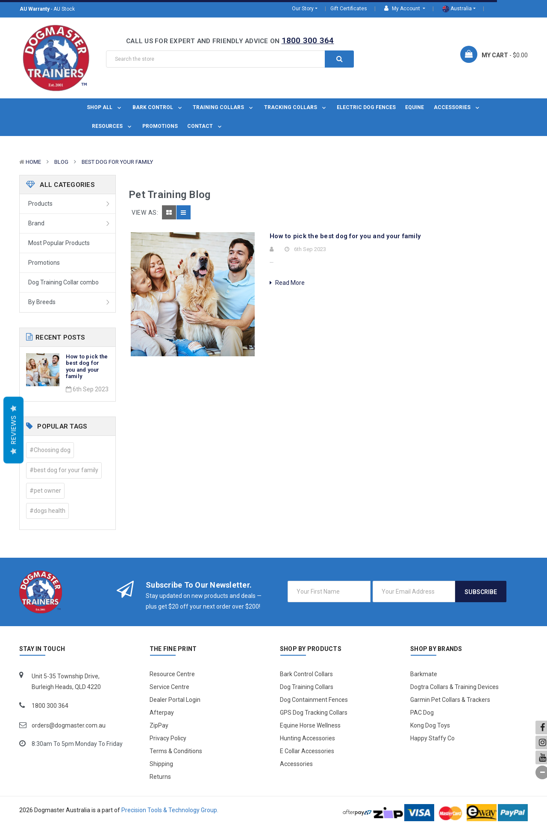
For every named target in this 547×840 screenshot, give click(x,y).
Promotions (160, 126)
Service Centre (169, 686)
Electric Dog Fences (366, 107)
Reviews (13, 430)
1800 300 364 (308, 40)
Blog (61, 162)
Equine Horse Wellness (310, 725)
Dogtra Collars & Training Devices (454, 686)
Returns (160, 776)
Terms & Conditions (176, 751)
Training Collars (223, 107)
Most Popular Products (59, 243)
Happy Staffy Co (432, 738)
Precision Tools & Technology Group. (169, 810)
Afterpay (162, 712)
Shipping (161, 763)
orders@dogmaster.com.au (69, 725)
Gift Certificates (348, 9)
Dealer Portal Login (175, 699)
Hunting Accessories (307, 738)
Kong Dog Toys (430, 725)
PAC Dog (422, 712)
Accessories (457, 107)
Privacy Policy (168, 738)
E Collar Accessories (307, 751)
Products (40, 203)
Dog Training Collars (306, 686)
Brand (36, 223)
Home (33, 162)
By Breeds (42, 302)
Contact (205, 126)
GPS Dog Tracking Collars (313, 712)
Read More (287, 282)
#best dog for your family (63, 470)
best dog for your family (117, 162)
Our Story (303, 9)
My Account (402, 8)
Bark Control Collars (306, 674)
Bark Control (157, 107)
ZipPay (159, 725)
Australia (457, 9)
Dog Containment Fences (314, 699)
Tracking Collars (295, 107)
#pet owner (45, 490)
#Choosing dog (50, 450)
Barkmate (423, 674)
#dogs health (47, 510)
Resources (112, 126)
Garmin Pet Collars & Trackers (450, 699)
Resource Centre (172, 674)
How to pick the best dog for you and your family (87, 366)
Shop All (105, 107)
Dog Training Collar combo (63, 282)
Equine (414, 107)
